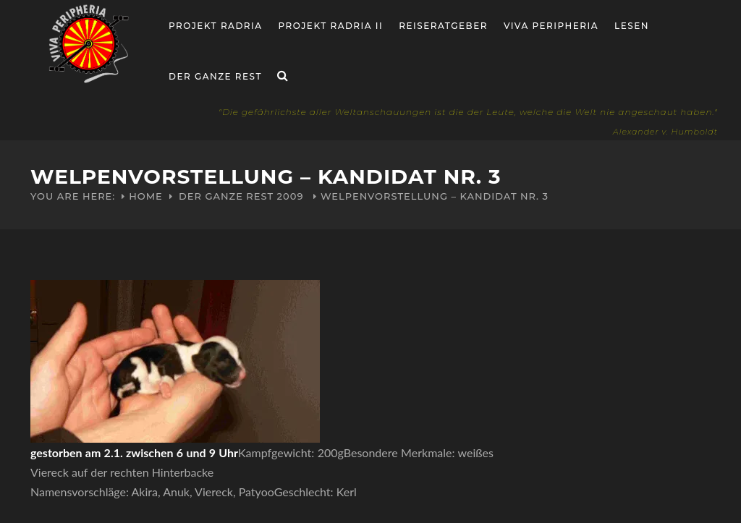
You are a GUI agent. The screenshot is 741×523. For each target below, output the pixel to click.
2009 (290, 196)
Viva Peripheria (551, 25)
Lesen (631, 25)
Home (146, 196)
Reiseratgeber (443, 25)
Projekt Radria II (331, 25)
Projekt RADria (216, 25)
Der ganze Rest (215, 76)
